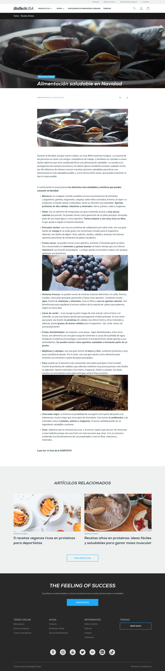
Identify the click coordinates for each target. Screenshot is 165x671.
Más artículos (82, 558)
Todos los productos (22, 633)
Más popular (19, 624)
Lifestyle (88, 633)
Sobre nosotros (109, 2)
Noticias (95, 2)
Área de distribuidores (58, 633)
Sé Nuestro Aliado (56, 628)
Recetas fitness (27, 16)
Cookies (37, 666)
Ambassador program (128, 2)
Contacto (145, 2)
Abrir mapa (135, 626)
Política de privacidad (23, 666)
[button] (45, 8)
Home (16, 16)
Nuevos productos (21, 628)
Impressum (89, 637)
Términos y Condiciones (141, 666)
